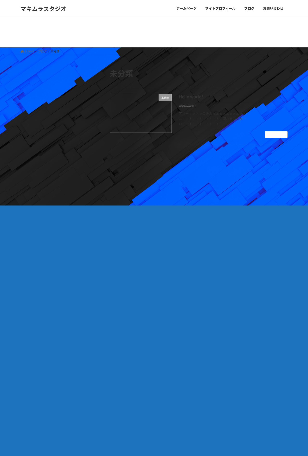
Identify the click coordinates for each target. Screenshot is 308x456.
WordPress (128, 448)
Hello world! (191, 96)
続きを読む (276, 134)
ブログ (119, 409)
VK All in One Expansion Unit (185, 448)
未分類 (29, 125)
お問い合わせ (33, 364)
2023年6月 (32, 151)
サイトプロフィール (128, 401)
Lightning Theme (153, 448)
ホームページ (123, 392)
